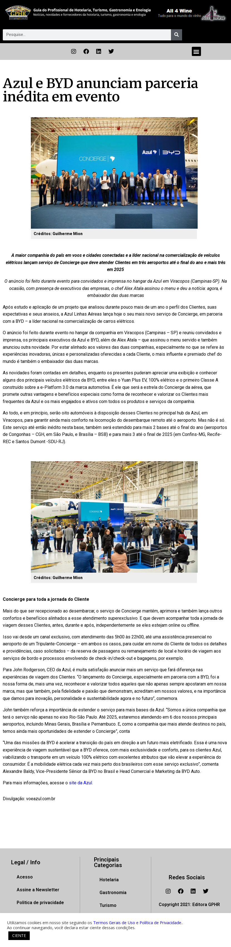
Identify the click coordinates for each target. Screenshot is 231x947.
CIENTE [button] (19, 935)
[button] (196, 51)
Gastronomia (113, 892)
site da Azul (80, 782)
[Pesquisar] (176, 34)
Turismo (108, 905)
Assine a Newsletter (38, 889)
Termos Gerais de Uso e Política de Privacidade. (137, 922)
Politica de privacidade (40, 902)
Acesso (25, 877)
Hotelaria (109, 879)
